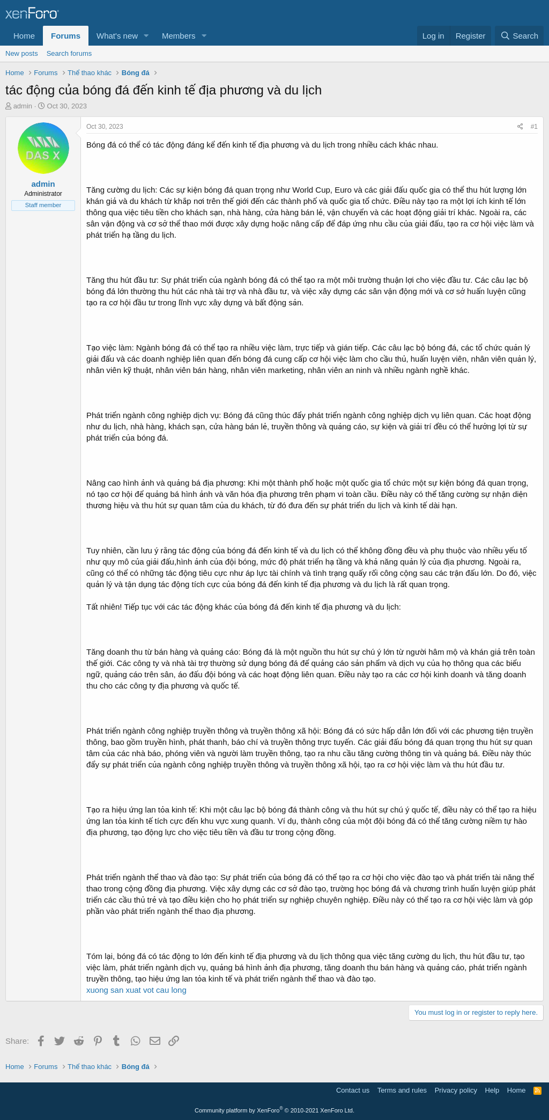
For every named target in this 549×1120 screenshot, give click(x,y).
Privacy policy (456, 1090)
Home (24, 35)
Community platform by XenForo (274, 1110)
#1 (534, 126)
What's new (117, 35)
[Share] (520, 127)
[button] (146, 36)
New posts (21, 53)
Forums (65, 35)
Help (492, 1090)
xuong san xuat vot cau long (136, 989)
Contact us (352, 1090)
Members (179, 35)
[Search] (519, 36)
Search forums (69, 53)
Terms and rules (402, 1090)
